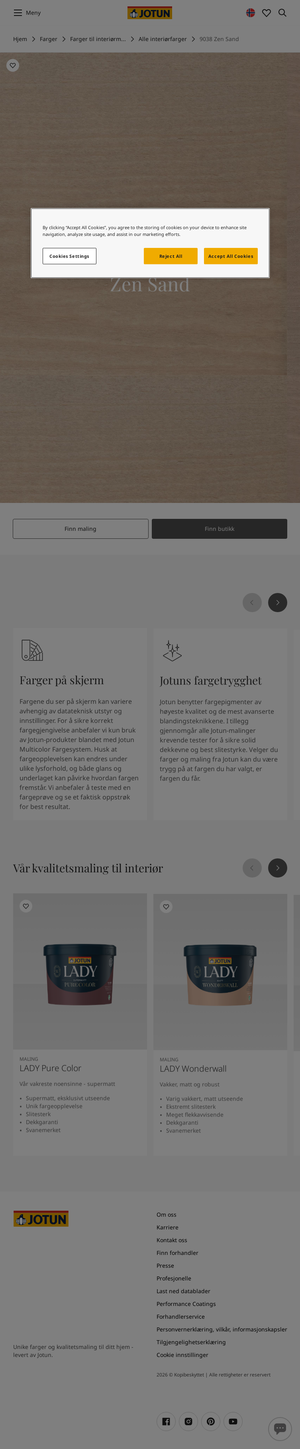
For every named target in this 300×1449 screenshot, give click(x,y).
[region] (150, 243)
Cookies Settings (69, 256)
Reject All (170, 256)
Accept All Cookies (230, 256)
